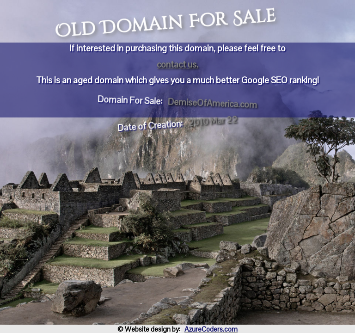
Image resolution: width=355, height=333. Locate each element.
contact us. (177, 64)
